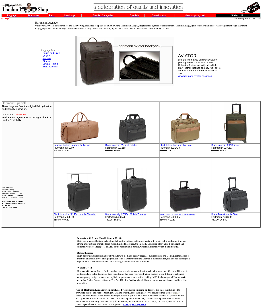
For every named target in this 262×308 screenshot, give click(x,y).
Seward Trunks (50, 64)
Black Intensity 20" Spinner (225, 145)
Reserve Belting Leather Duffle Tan (71, 145)
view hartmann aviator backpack (195, 76)
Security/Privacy (139, 304)
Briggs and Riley (51, 53)
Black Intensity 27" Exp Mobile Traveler (125, 214)
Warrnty (127, 304)
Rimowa (47, 61)
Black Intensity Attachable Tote (175, 145)
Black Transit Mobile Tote (224, 214)
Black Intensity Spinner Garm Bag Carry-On (177, 214)
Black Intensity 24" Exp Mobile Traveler (74, 214)
